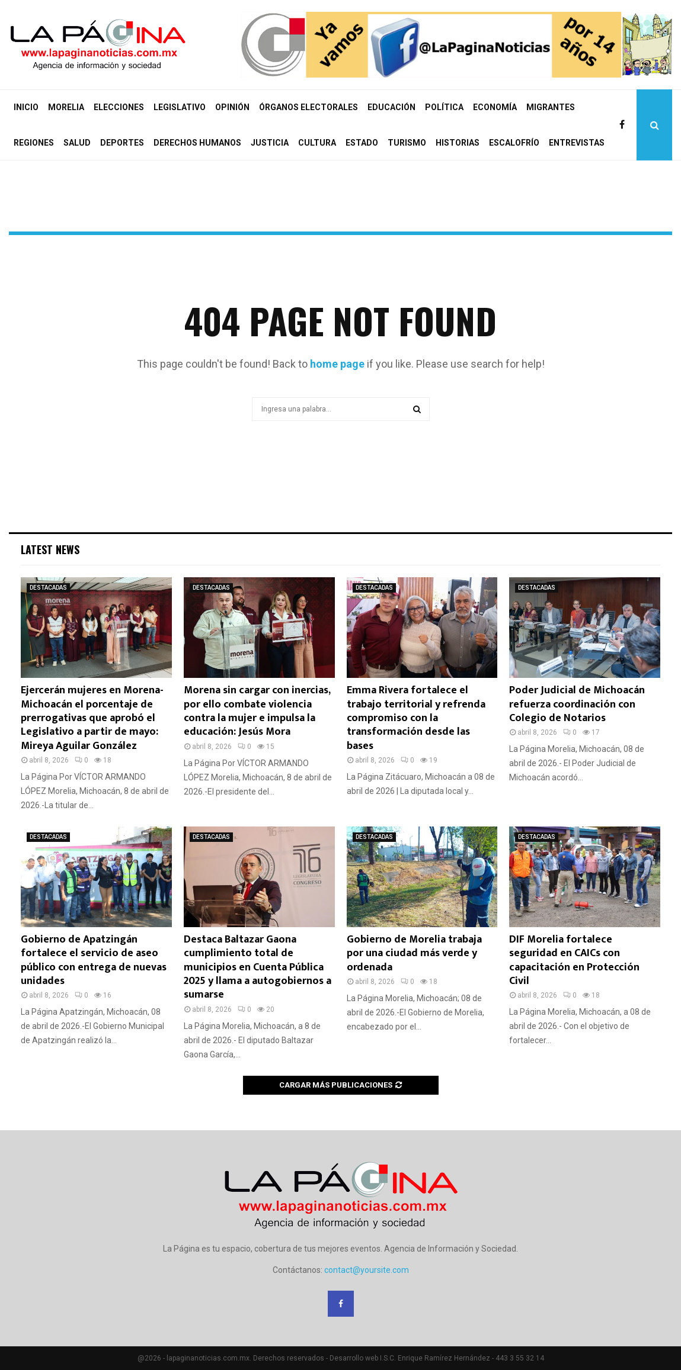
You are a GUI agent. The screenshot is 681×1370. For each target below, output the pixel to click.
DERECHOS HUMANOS (197, 142)
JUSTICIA (270, 142)
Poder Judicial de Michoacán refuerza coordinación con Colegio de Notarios (577, 704)
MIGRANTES (550, 107)
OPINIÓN (232, 107)
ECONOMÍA (495, 107)
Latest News (50, 549)
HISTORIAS (457, 142)
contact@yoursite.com (366, 1270)
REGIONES (34, 142)
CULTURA (317, 142)
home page (337, 364)
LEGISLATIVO (180, 107)
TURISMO (407, 142)
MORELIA (66, 107)
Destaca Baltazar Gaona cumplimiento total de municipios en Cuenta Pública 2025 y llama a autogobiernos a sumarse (257, 967)
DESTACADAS (48, 587)
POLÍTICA (444, 107)
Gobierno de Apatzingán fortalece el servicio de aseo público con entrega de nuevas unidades (94, 960)
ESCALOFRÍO (514, 142)
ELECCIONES (119, 107)
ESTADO (362, 142)
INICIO (26, 107)
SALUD (77, 142)
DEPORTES (122, 142)
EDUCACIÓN (391, 107)
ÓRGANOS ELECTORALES (308, 107)
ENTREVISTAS (577, 142)
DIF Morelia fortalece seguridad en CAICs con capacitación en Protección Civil (574, 960)
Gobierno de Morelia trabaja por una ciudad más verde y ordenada (414, 953)
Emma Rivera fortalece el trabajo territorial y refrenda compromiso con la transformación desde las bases (416, 718)
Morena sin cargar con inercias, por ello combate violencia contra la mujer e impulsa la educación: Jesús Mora (257, 711)
